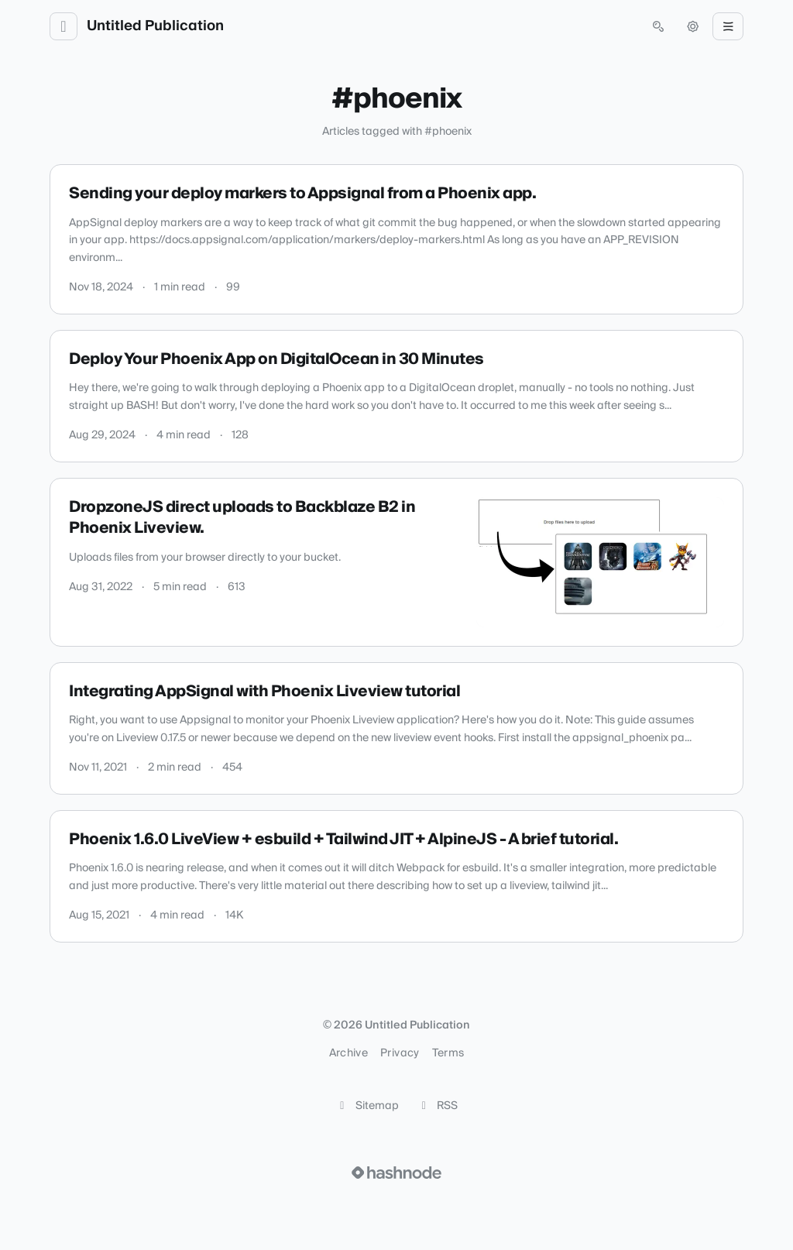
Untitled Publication (155, 26)
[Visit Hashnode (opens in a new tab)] (396, 1172)
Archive (348, 1053)
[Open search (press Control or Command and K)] (658, 26)
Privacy (399, 1053)
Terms (448, 1053)
